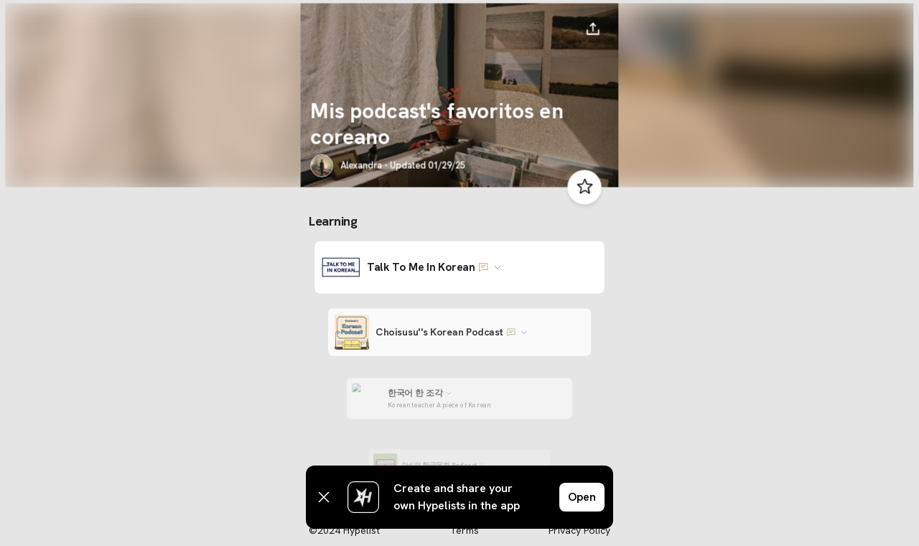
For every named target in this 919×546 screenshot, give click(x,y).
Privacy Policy (579, 530)
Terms (464, 530)
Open (582, 496)
